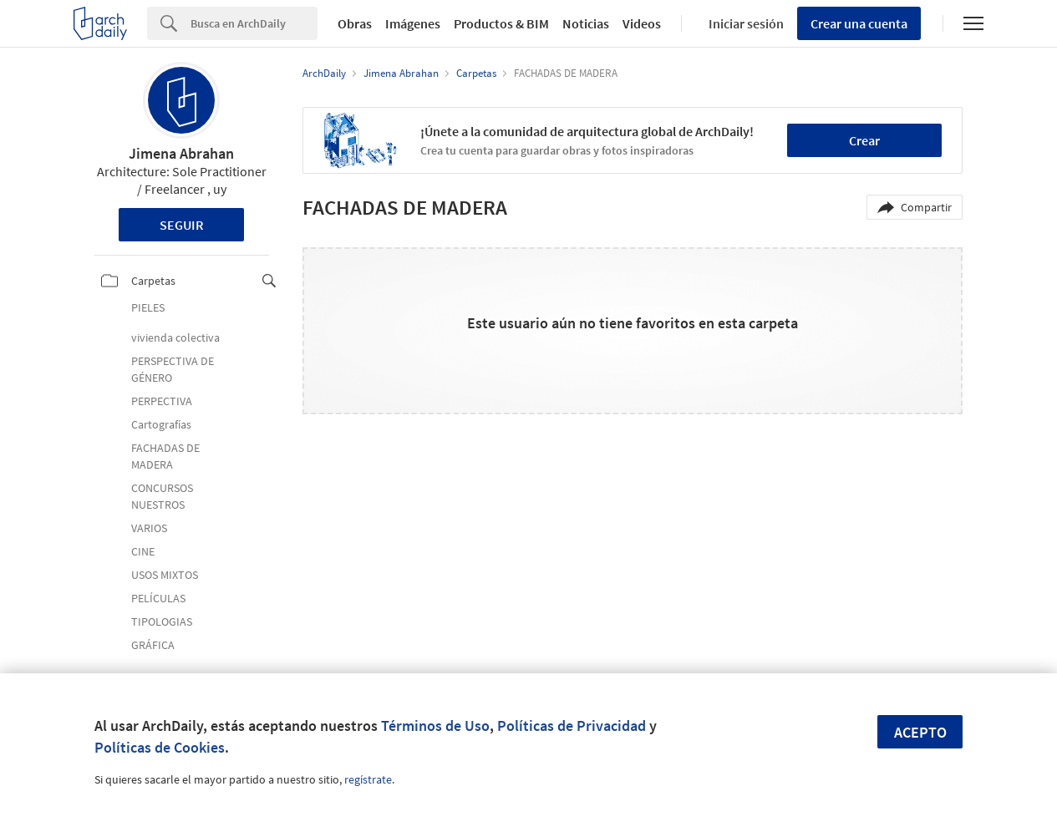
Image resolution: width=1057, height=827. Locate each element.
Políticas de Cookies (159, 747)
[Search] (254, 23)
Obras (355, 23)
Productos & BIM (501, 23)
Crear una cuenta (859, 23)
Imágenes (412, 23)
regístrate (368, 779)
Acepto (920, 732)
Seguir (182, 224)
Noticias (585, 23)
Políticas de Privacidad (571, 725)
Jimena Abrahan (181, 153)
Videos (642, 23)
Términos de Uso (435, 725)
